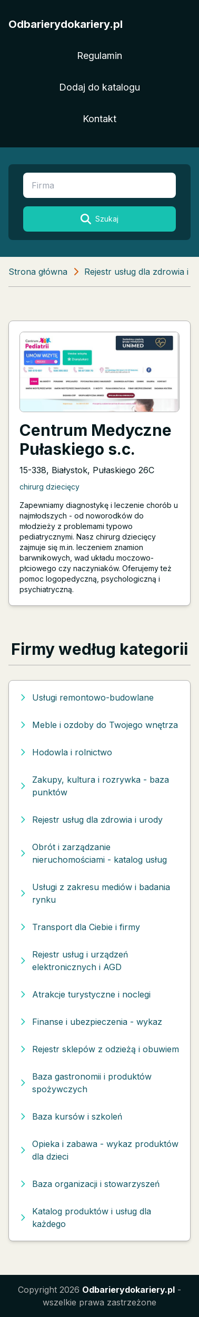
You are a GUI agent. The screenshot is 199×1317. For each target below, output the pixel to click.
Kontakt (99, 118)
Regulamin (99, 55)
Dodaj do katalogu (99, 87)
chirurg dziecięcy (49, 486)
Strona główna (37, 271)
